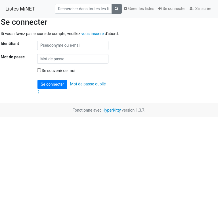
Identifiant (10, 43)
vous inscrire (92, 33)
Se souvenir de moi (56, 70)
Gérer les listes (139, 8)
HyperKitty (111, 110)
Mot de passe (13, 57)
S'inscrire (200, 8)
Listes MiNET (20, 9)
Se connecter (172, 8)
